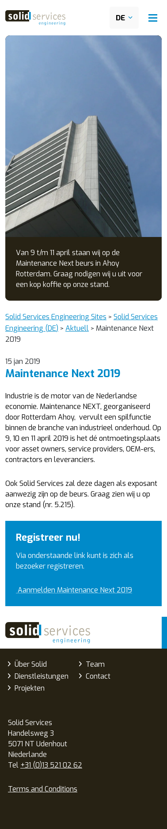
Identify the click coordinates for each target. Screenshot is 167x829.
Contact (98, 676)
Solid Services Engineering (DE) (47, 632)
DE (120, 18)
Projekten (30, 688)
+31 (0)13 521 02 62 (51, 765)
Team (95, 664)
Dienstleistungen (41, 676)
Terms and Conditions (42, 789)
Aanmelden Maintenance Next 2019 (74, 590)
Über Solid (31, 664)
